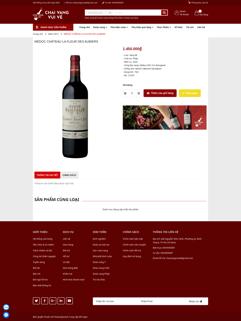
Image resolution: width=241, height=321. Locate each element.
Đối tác (36, 267)
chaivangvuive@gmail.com (85, 2)
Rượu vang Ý (99, 262)
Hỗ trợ (66, 256)
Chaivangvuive (60, 316)
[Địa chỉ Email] (160, 301)
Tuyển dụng (39, 262)
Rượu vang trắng (105, 18)
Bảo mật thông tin (42, 285)
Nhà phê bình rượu (102, 256)
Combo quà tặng (131, 18)
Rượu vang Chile (101, 267)
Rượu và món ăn (101, 244)
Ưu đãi (66, 262)
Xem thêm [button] (99, 232)
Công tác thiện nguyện (44, 256)
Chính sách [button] (131, 232)
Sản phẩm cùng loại (56, 199)
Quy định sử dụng (132, 256)
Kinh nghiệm (99, 238)
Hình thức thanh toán (74, 279)
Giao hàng (68, 244)
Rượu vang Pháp (101, 273)
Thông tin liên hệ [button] (165, 232)
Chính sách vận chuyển (134, 244)
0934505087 (118, 2)
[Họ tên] (115, 301)
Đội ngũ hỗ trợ (40, 279)
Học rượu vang (100, 250)
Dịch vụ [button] (68, 232)
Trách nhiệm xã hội (42, 250)
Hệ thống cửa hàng (42, 238)
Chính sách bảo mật (133, 238)
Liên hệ (66, 238)
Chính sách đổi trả (132, 250)
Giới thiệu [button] (40, 232)
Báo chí (36, 273)
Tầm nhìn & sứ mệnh (43, 244)
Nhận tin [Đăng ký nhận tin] (195, 301)
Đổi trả (66, 250)
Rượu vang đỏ (91, 18)
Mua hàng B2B (70, 267)
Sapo (85, 316)
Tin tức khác (99, 279)
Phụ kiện (118, 18)
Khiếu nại (67, 273)
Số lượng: (128, 85)
